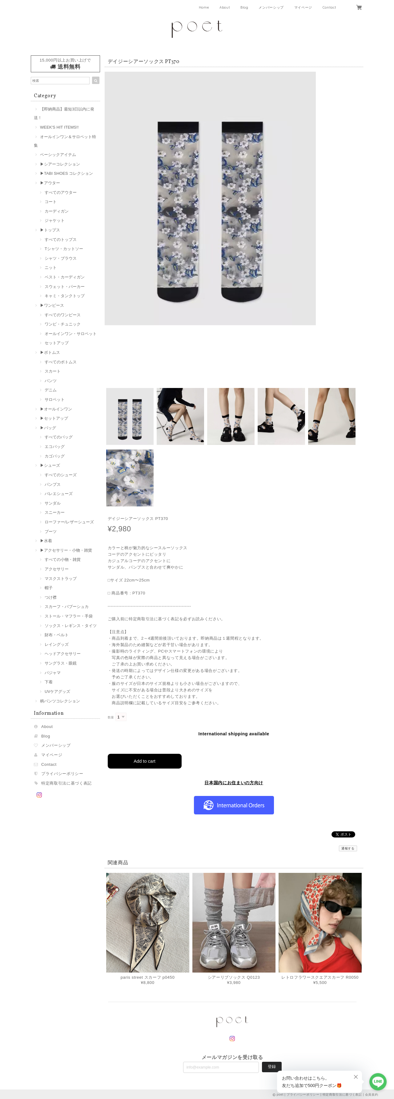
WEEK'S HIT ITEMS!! (59, 127)
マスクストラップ (61, 578)
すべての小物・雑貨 (63, 559)
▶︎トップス (50, 230)
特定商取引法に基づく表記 (66, 783)
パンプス (53, 484)
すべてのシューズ (61, 475)
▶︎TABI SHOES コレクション (66, 173)
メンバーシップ (271, 7)
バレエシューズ (59, 493)
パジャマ (53, 672)
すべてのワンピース (63, 315)
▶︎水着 (46, 540)
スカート (53, 371)
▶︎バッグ (48, 428)
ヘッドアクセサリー (63, 653)
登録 (272, 1065)
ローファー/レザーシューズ (69, 522)
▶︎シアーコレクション (60, 164)
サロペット (55, 399)
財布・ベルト (57, 635)
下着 (49, 682)
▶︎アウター (50, 183)
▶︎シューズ (50, 465)
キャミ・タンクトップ (65, 296)
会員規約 (371, 1093)
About (224, 7)
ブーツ (51, 531)
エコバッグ (55, 446)
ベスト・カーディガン (65, 277)
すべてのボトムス (61, 362)
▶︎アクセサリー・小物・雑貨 (66, 550)
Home (204, 7)
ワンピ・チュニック (63, 324)
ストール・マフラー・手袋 (69, 616)
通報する (348, 847)
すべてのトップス (61, 239)
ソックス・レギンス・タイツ (71, 625)
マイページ (303, 7)
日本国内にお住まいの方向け (233, 781)
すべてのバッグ (59, 437)
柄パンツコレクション (60, 701)
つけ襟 (51, 597)
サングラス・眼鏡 (61, 663)
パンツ (51, 380)
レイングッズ (57, 644)
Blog (244, 7)
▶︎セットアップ (54, 418)
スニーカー (55, 512)
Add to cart (144, 760)
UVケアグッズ (57, 691)
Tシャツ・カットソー (64, 248)
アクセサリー (57, 569)
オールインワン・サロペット (71, 333)
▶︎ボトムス (50, 352)
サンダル (53, 503)
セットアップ (57, 343)
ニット (51, 267)
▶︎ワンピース (52, 305)
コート (51, 201)
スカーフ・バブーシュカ (67, 606)
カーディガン (57, 211)
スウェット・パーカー (65, 286)
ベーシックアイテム (58, 154)
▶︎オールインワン (56, 409)
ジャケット (55, 220)
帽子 (49, 587)
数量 (111, 717)
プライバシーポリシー (62, 773)
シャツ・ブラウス (61, 258)
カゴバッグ (55, 456)
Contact (329, 7)
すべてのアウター (61, 192)
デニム (51, 390)
